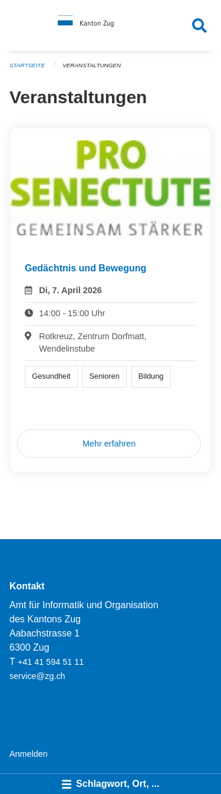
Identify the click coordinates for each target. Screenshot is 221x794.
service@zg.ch (37, 676)
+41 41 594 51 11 (51, 662)
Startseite (27, 65)
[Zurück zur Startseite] (110, 25)
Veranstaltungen (91, 65)
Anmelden (28, 754)
